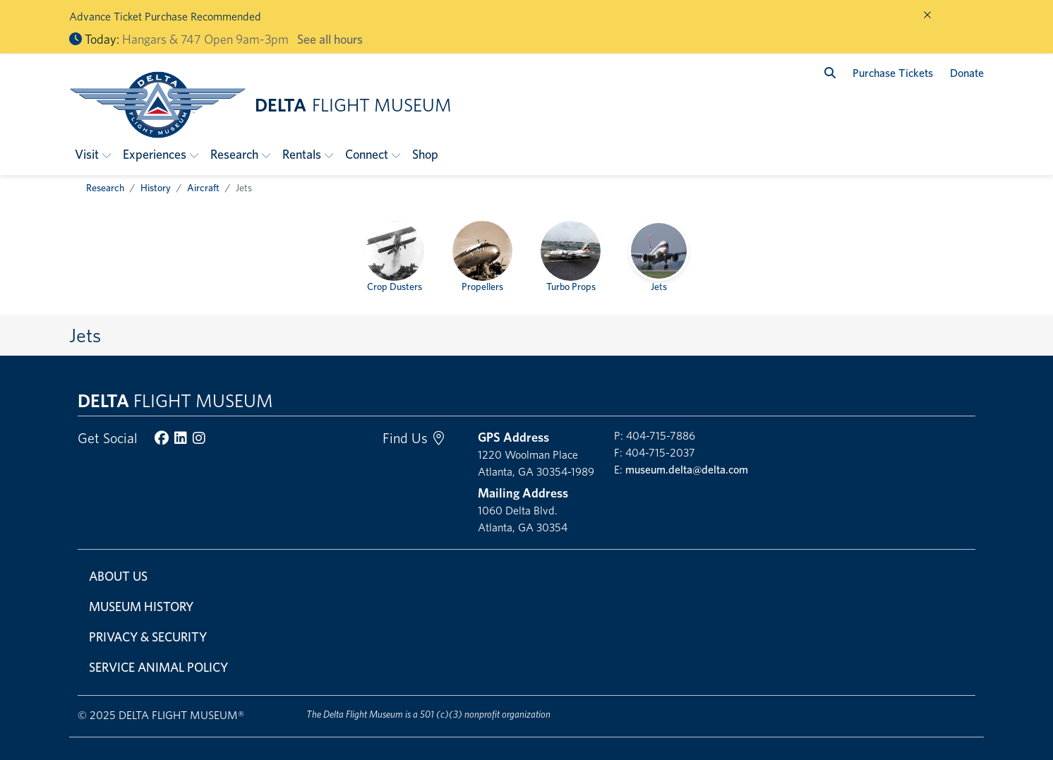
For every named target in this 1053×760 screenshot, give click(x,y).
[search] (830, 73)
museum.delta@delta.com (686, 469)
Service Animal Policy (158, 667)
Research (105, 187)
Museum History (141, 606)
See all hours (330, 39)
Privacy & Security (148, 636)
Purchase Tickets (893, 73)
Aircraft (203, 187)
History (155, 187)
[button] (93, 154)
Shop (425, 154)
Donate (967, 73)
